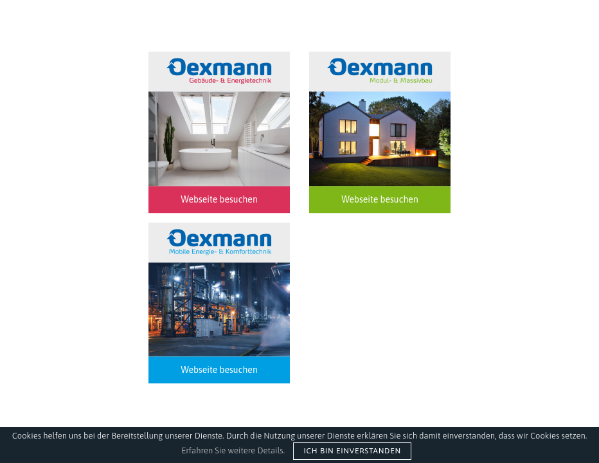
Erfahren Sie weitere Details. (233, 450)
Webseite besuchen (219, 199)
